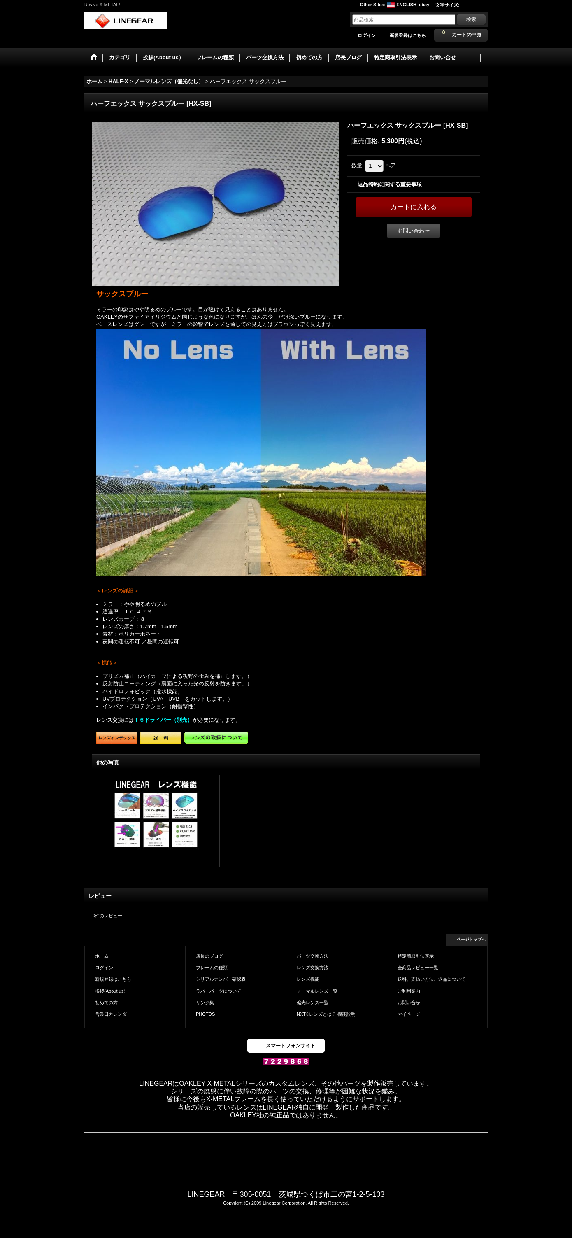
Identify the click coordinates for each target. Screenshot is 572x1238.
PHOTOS (205, 1014)
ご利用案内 (409, 991)
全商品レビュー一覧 (418, 967)
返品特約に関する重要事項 (390, 184)
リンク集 (205, 1002)
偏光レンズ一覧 (312, 1002)
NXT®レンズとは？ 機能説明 (326, 1014)
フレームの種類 (212, 967)
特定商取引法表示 (416, 956)
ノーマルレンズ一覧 (317, 991)
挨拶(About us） (111, 991)
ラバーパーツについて (218, 991)
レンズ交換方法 (312, 967)
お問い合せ (409, 1002)
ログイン (367, 35)
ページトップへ (471, 939)
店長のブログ (209, 956)
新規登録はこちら (408, 35)
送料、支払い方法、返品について (431, 979)
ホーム (102, 956)
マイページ (409, 1014)
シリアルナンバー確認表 (221, 979)
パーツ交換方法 (312, 956)
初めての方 (106, 1002)
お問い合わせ (414, 231)
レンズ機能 (308, 979)
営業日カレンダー (113, 1014)
